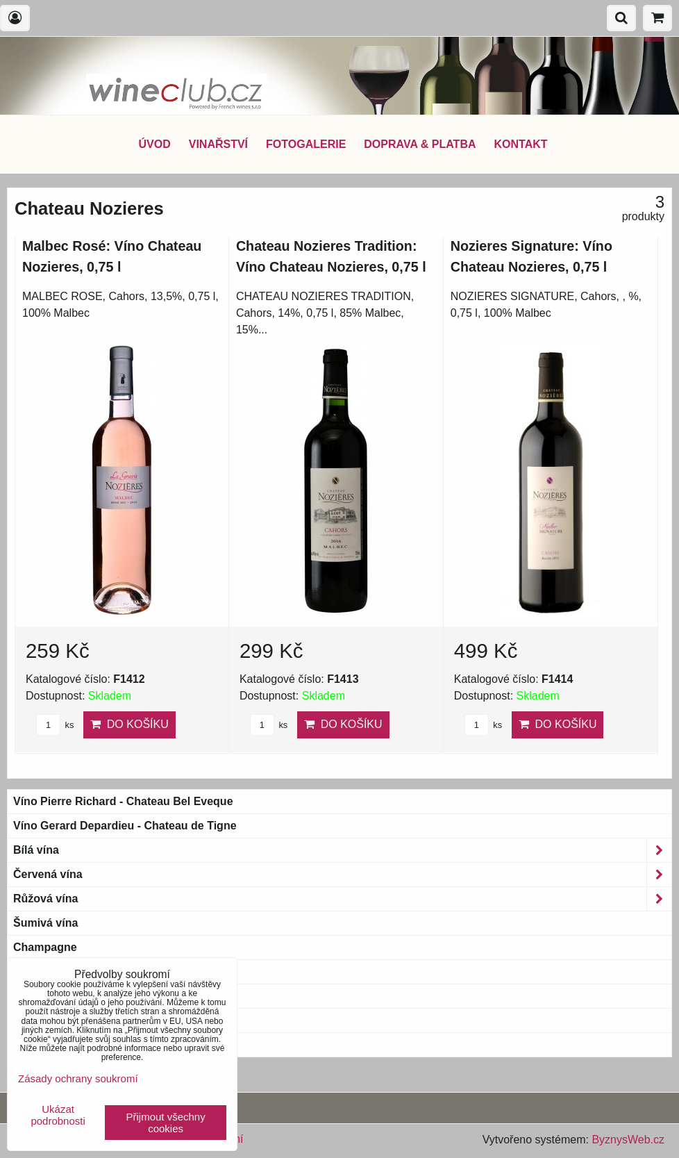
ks (55, 725)
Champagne (45, 947)
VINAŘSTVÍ (218, 144)
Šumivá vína (45, 923)
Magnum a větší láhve (70, 996)
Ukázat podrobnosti (58, 1115)
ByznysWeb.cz (628, 1139)
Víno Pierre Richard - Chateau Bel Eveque (123, 801)
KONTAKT (521, 144)
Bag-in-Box (42, 1020)
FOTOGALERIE (306, 144)
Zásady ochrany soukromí (78, 1078)
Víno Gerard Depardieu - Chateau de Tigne (125, 826)
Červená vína (342, 874)
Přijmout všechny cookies (166, 1122)
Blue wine (39, 1044)
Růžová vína (342, 899)
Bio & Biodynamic (69, 972)
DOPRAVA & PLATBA (420, 144)
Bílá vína (342, 850)
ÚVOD (154, 144)
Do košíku (129, 724)
